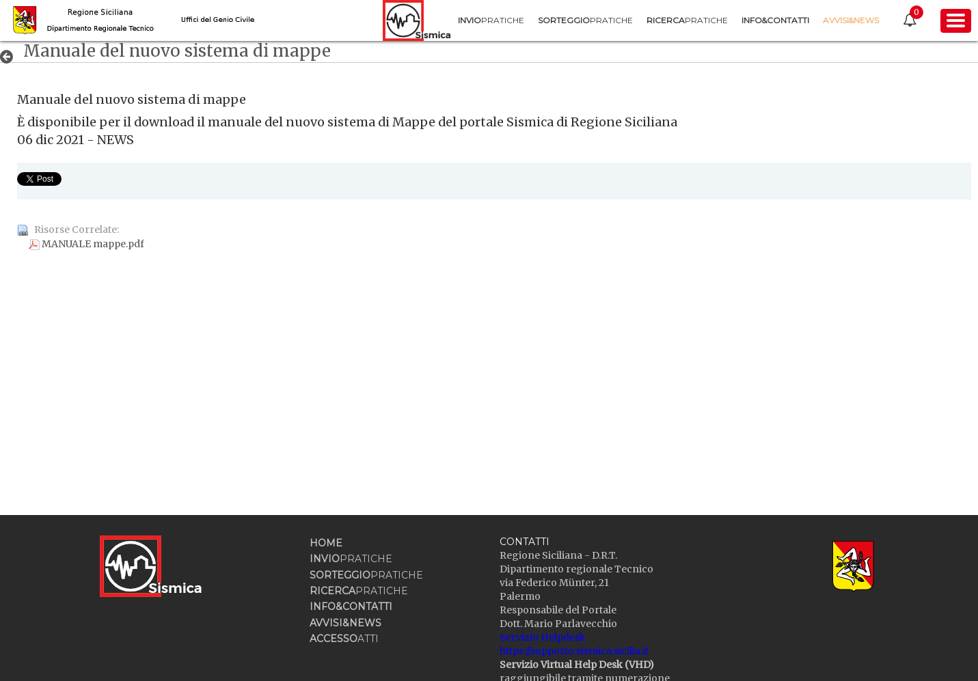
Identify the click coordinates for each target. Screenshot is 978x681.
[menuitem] (490, 20)
